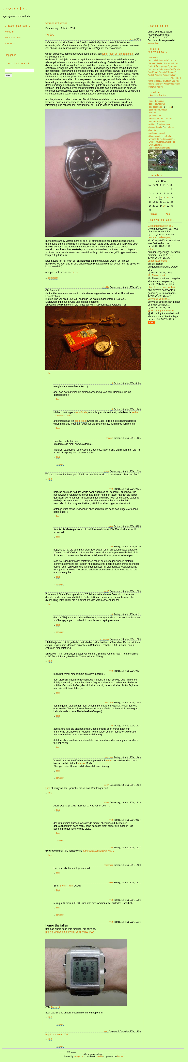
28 (164, 206)
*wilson (173, 75)
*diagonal (158, 81)
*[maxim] (163, 72)
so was (110, 760)
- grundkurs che (155, 116)
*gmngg (163, 66)
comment (53, 277)
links (150, 249)
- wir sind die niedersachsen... (161, 139)
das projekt (81, 420)
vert (131, 39)
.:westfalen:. (153, 57)
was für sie (81, 412)
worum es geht (13, 37)
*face (157, 66)
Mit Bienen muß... (157, 275)
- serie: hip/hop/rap (156, 104)
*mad (150, 72)
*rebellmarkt (174, 84)
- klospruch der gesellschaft (160, 136)
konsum (63, 23)
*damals (151, 63)
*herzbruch (153, 69)
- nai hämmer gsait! (156, 133)
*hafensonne (164, 69)
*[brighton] (176, 78)
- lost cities (152, 130)
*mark (155, 72)
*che (170, 60)
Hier (47, 788)
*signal (166, 75)
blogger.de (78, 1056)
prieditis (105, 287)
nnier (106, 471)
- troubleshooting (155, 127)
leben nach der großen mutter (118, 53)
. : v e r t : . (15, 8)
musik (75, 272)
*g (169, 66)
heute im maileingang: (160, 237)
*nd (176, 72)
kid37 (106, 591)
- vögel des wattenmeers (159, 148)
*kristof (177, 69)
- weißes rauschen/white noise (161, 142)
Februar (153, 214)
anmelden (153, 43)
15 (168, 197)
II (166, 107)
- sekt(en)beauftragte (157, 110)
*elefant (151, 66)
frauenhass (168, 127)
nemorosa (104, 639)
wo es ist (9, 31)
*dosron (166, 63)
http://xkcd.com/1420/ (56, 1034)
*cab (165, 60)
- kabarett (152, 113)
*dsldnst (174, 63)
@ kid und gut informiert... (162, 310)
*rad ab (151, 75)
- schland (152, 124)
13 (161, 197)
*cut (174, 60)
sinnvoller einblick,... (159, 298)
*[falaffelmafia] (168, 81)
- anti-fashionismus (156, 121)
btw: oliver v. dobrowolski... (162, 287)
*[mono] (171, 72)
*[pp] (157, 84)
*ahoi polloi (153, 60)
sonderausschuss (157, 260)
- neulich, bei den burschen (160, 118)
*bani (160, 60)
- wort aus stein (155, 145)
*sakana (158, 75)
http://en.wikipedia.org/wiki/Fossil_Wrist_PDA (69, 931)
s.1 (170, 107)
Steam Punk (66, 885)
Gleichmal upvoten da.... (161, 225)
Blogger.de (10, 55)
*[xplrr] (160, 87)
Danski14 (55, 1007)
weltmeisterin (164, 124)
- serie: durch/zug (155, 101)
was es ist (10, 43)
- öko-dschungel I (155, 107)
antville (99, 1056)
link (50, 373)
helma (120, 1056)
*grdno (173, 66)
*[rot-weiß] (164, 84)
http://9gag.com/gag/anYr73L (98, 850)
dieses (81, 763)
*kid (172, 69)
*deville (159, 63)
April (168, 214)
